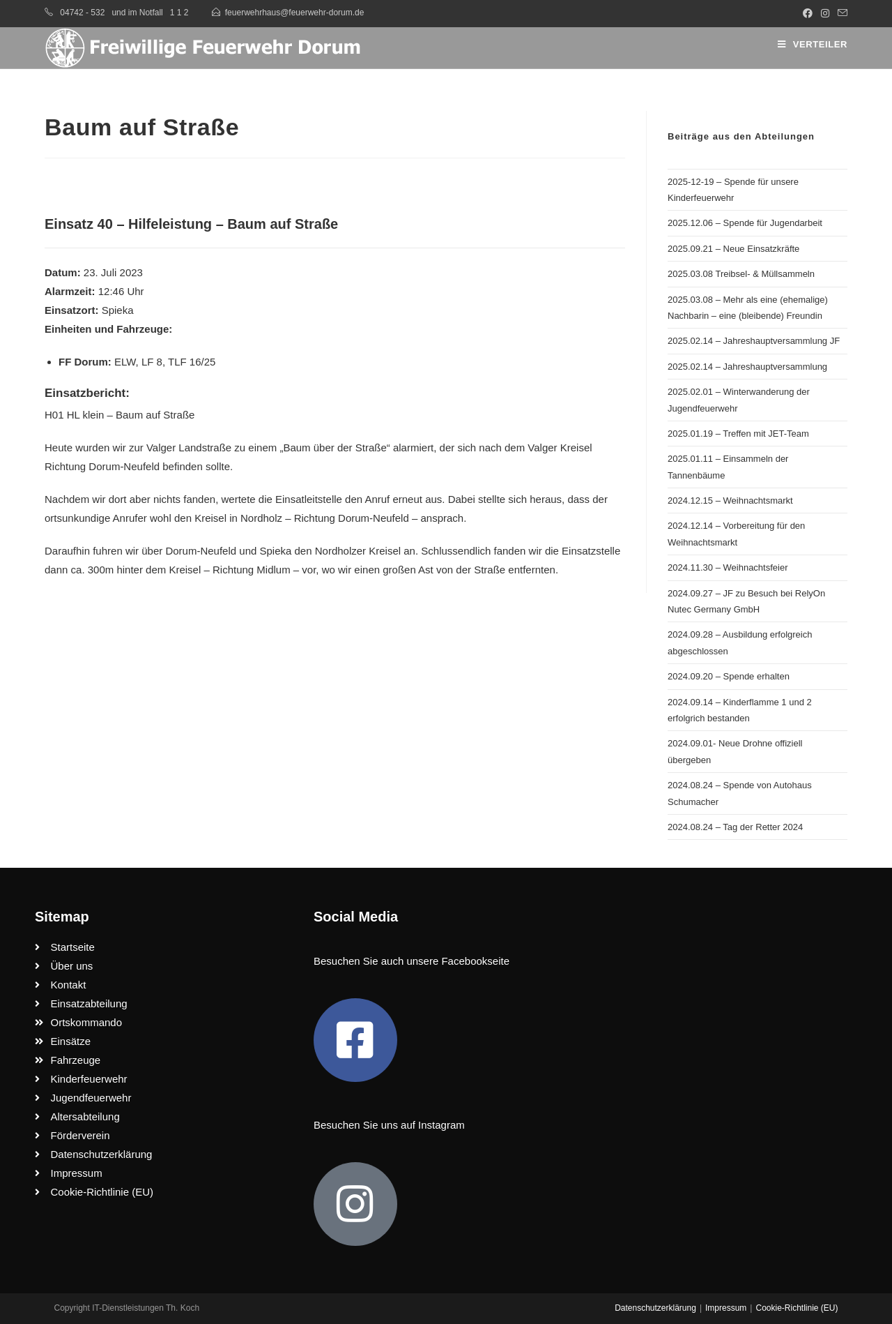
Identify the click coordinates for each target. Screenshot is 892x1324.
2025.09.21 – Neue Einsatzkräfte (733, 248)
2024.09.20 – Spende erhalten (729, 676)
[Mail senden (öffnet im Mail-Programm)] (840, 13)
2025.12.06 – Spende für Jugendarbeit (745, 223)
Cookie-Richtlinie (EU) (796, 1308)
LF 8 (151, 362)
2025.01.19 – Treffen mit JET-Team (738, 433)
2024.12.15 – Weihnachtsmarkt (730, 500)
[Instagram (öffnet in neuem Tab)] (825, 13)
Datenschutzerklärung (655, 1308)
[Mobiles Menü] (812, 44)
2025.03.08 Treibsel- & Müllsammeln (741, 274)
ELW (125, 362)
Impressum (725, 1308)
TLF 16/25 (191, 362)
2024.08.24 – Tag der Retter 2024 (735, 827)
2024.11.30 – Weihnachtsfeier (728, 567)
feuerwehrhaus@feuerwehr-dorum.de (294, 12)
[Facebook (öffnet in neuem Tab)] (808, 13)
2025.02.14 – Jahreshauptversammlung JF (754, 341)
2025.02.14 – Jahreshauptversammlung (747, 366)
